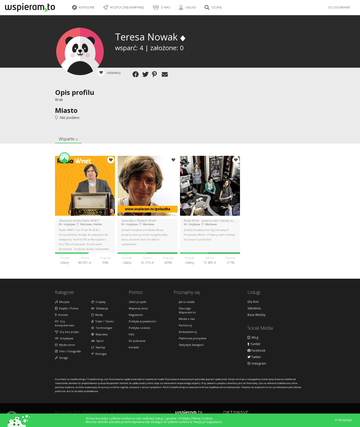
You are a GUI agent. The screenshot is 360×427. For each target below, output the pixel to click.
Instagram (257, 364)
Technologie (101, 328)
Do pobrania (137, 341)
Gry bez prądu (67, 332)
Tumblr (254, 344)
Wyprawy (99, 334)
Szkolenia (254, 308)
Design (61, 358)
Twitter (254, 357)
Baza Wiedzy (257, 315)
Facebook (256, 351)
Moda (97, 315)
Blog (253, 338)
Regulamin (136, 315)
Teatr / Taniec (102, 321)
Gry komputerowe (64, 323)
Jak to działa (186, 302)
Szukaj (213, 7)
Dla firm (253, 302)
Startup (98, 347)
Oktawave (236, 412)
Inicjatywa (64, 338)
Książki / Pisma (66, 308)
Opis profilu (74, 92)
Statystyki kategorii (191, 345)
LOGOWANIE (339, 7)
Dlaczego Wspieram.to (187, 310)
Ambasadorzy (188, 332)
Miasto (66, 110)
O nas (161, 7)
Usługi (187, 7)
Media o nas (187, 319)
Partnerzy (185, 325)
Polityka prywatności (142, 321)
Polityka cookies (139, 328)
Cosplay (98, 302)
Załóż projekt (137, 302)
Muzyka (62, 302)
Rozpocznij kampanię (123, 7)
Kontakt (134, 347)
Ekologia (98, 354)
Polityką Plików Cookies (196, 418)
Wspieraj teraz (138, 308)
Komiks (61, 315)
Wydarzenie (65, 345)
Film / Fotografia (68, 351)
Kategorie (83, 7)
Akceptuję (343, 420)
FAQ (131, 334)
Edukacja (99, 308)
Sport (97, 341)
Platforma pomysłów (192, 338)
